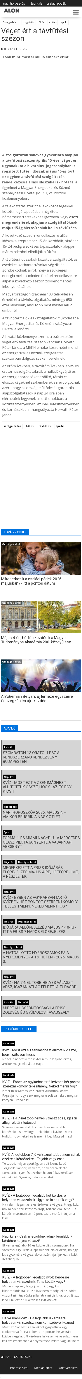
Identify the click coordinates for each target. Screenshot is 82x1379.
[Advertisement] (41, 106)
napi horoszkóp (14, 3)
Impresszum (19, 1368)
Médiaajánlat (43, 1368)
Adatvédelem (68, 1368)
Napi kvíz (36, 3)
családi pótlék (56, 3)
